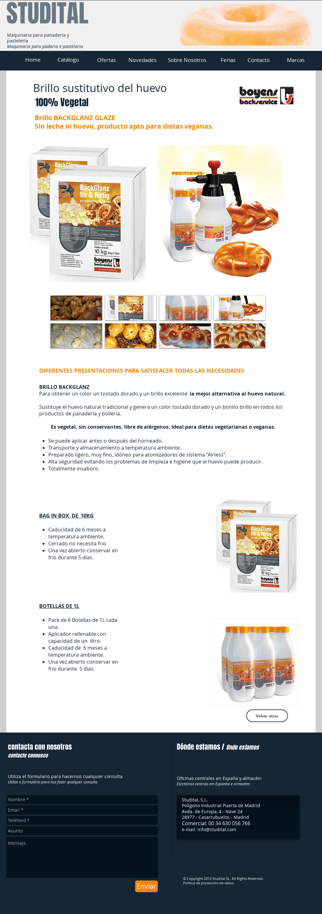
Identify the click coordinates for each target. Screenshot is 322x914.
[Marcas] (296, 60)
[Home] (33, 59)
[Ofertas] (106, 60)
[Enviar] (146, 886)
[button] (76, 308)
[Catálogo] (68, 59)
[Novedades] (142, 60)
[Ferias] (228, 60)
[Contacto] (259, 60)
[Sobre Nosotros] (187, 60)
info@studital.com (217, 829)
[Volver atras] (267, 715)
